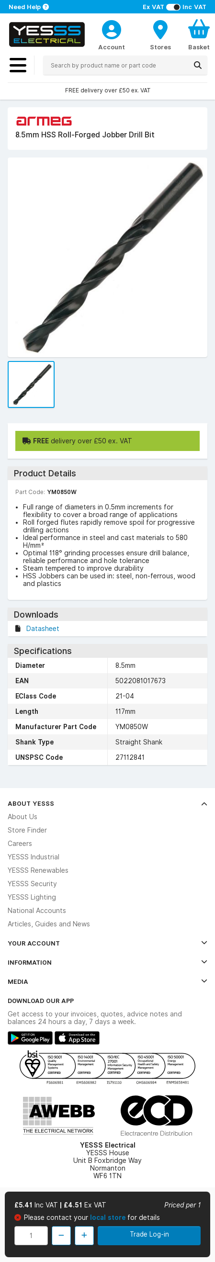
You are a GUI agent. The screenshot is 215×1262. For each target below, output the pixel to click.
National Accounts (37, 910)
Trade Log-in (149, 1234)
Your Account (107, 943)
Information (107, 962)
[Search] (197, 65)
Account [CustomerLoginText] (111, 47)
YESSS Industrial (33, 857)
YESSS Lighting (32, 897)
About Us (22, 817)
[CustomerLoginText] (111, 28)
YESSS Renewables (38, 870)
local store (108, 1217)
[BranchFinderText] (160, 34)
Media (107, 981)
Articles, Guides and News (49, 924)
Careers (20, 843)
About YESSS (107, 803)
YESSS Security (32, 884)
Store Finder (27, 830)
